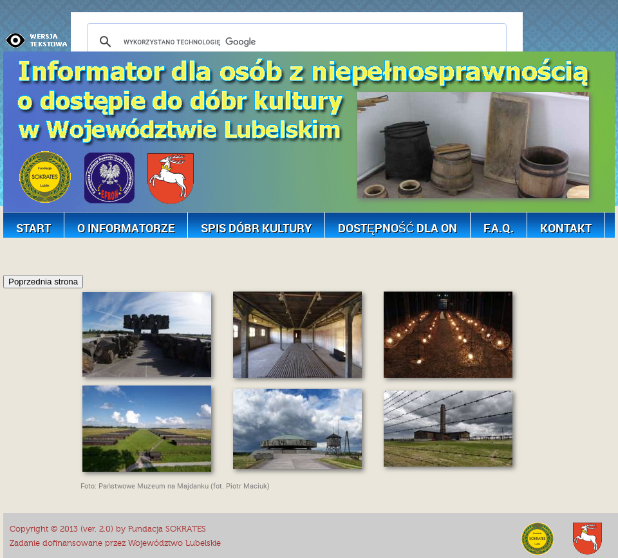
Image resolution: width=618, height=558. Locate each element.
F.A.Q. (498, 228)
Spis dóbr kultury (256, 228)
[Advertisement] (237, 254)
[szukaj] (295, 42)
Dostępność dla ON (397, 228)
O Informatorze (125, 228)
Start (33, 228)
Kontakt (566, 228)
